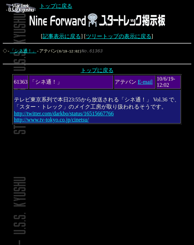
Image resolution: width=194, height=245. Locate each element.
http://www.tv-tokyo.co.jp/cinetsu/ (51, 121)
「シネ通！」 (24, 51)
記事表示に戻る (62, 36)
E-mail (145, 83)
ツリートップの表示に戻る (118, 36)
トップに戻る (39, 6)
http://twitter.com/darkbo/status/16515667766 (64, 115)
